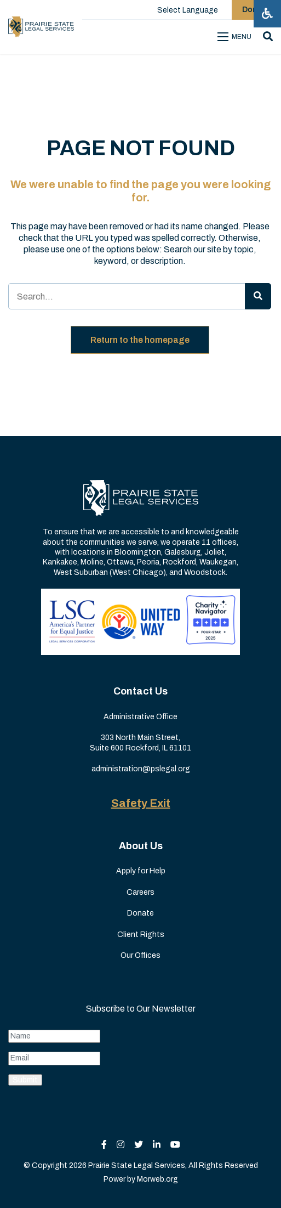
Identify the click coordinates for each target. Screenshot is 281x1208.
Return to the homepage (140, 340)
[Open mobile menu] (236, 36)
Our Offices (140, 955)
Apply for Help (140, 871)
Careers (140, 892)
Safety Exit (140, 803)
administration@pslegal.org (140, 769)
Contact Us (140, 691)
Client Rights (140, 934)
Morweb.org (157, 1179)
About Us (141, 845)
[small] (104, 1144)
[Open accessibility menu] (267, 13)
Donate (140, 913)
